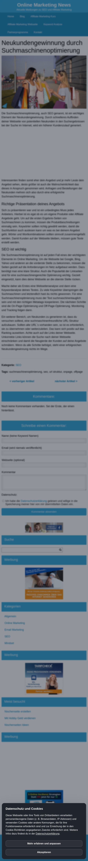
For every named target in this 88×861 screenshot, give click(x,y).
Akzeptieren (44, 852)
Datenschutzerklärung (48, 833)
